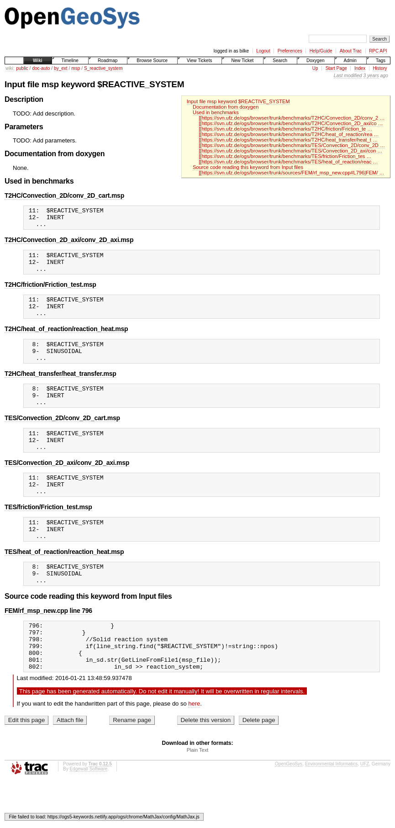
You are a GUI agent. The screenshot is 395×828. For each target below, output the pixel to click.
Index (359, 68)
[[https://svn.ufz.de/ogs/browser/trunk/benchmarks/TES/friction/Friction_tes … (285, 156)
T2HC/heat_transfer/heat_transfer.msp (60, 390)
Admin (350, 60)
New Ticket (242, 60)
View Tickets (199, 60)
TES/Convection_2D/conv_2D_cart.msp (62, 438)
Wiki (37, 60)
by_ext (60, 68)
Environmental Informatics (331, 810)
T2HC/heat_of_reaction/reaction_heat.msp (66, 341)
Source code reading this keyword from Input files (248, 167)
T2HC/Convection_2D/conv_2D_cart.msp (64, 195)
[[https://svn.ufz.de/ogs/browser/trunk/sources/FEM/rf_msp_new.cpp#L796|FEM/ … (291, 172)
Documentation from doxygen (225, 107)
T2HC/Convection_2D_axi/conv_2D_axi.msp (69, 244)
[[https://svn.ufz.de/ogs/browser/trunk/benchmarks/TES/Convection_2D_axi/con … (290, 150)
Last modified (348, 75)
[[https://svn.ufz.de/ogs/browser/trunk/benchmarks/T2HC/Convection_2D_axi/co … (291, 123)
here (194, 750)
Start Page (336, 68)
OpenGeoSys (288, 810)
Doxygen (315, 60)
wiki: (9, 68)
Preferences (290, 50)
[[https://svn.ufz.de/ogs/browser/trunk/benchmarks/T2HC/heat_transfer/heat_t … (288, 139)
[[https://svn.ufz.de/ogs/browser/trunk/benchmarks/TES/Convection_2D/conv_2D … (292, 145)
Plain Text (198, 796)
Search (280, 60)
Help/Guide (321, 50)
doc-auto (41, 68)
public (22, 68)
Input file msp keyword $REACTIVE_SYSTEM (238, 101)
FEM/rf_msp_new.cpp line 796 (48, 647)
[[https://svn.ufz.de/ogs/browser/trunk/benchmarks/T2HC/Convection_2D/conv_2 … (291, 118)
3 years (371, 75)
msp (75, 68)
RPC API (378, 50)
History (380, 68)
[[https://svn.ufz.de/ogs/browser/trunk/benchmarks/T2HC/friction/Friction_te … (285, 129)
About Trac (351, 50)
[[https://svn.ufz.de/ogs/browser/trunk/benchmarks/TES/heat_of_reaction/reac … (288, 161)
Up (315, 68)
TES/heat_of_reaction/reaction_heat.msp (64, 584)
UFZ (364, 810)
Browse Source (152, 60)
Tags (380, 60)
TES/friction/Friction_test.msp (48, 535)
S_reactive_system (103, 68)
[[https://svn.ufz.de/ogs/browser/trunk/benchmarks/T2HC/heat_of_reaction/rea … (289, 134)
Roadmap (107, 60)
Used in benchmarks (216, 112)
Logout (263, 50)
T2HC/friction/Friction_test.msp (50, 292)
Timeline (69, 60)
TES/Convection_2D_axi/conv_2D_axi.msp (67, 487)
